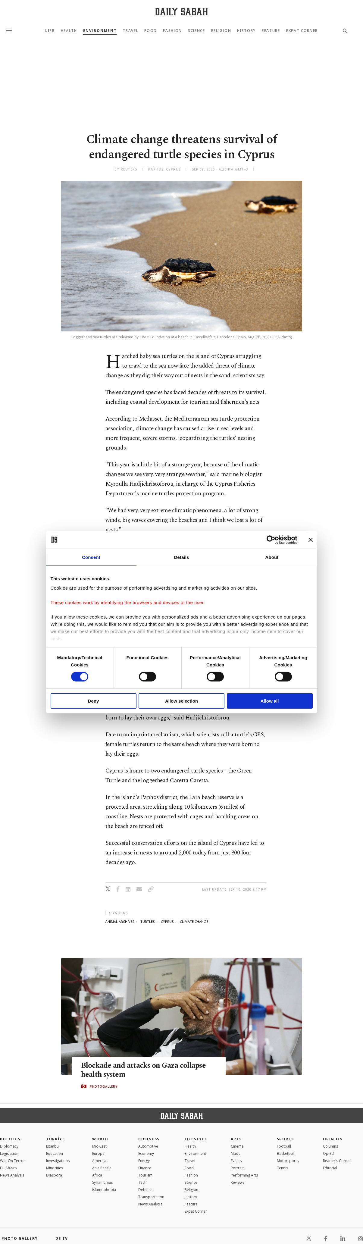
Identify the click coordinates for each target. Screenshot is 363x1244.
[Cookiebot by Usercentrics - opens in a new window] (271, 539)
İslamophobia (104, 1189)
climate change (194, 921)
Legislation (9, 1153)
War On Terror (12, 1160)
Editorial (330, 1167)
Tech (142, 1182)
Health (69, 31)
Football (284, 1146)
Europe (98, 1153)
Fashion (172, 31)
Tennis (282, 1167)
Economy (146, 1153)
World (100, 1139)
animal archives (119, 921)
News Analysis (12, 1175)
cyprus (167, 921)
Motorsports (288, 1160)
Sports (285, 1139)
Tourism (145, 1175)
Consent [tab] (91, 556)
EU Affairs (8, 1167)
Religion (221, 31)
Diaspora (54, 1175)
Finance (144, 1167)
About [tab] (272, 556)
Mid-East (99, 1146)
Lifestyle (196, 1139)
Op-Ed (328, 1153)
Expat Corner (302, 31)
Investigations (58, 1160)
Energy (144, 1160)
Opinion (333, 1139)
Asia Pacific (101, 1167)
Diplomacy (9, 1146)
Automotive (148, 1146)
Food (150, 31)
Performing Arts (244, 1175)
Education (54, 1153)
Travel (130, 31)
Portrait (237, 1167)
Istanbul (53, 1146)
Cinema (237, 1146)
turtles (147, 921)
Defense (145, 1189)
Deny (93, 700)
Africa (97, 1175)
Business (149, 1139)
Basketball (286, 1153)
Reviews (237, 1182)
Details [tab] (181, 556)
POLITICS (10, 1139)
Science (196, 31)
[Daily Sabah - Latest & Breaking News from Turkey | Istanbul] (181, 11)
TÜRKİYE (55, 1139)
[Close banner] (310, 539)
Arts (236, 1139)
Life (50, 31)
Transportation (151, 1196)
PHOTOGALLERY (103, 1086)
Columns (330, 1146)
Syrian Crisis (102, 1182)
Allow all (270, 700)
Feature (271, 31)
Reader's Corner (337, 1160)
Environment (100, 31)
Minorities (54, 1167)
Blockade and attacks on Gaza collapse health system (143, 1070)
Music (235, 1153)
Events (236, 1160)
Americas (100, 1160)
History (246, 31)
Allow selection (181, 700)
